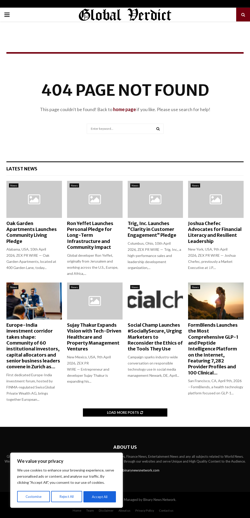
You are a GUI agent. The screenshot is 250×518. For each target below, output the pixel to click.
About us (124, 510)
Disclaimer (106, 510)
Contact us (166, 510)
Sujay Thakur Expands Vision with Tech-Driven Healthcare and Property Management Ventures (94, 337)
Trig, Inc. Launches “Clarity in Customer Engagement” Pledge (152, 229)
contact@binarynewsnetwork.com (133, 470)
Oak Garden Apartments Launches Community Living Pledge (31, 232)
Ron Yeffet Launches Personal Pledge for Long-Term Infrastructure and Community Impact (90, 235)
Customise (33, 497)
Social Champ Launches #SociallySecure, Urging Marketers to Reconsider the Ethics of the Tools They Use (155, 337)
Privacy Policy (144, 510)
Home (77, 510)
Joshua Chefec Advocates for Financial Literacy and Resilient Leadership (215, 232)
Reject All (67, 497)
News (13, 185)
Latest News (21, 169)
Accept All (100, 497)
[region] (66, 481)
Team (90, 510)
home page (124, 109)
